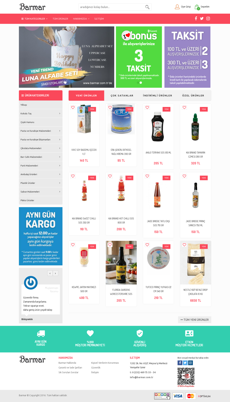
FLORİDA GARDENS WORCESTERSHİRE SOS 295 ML (121, 292)
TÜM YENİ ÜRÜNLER (195, 319)
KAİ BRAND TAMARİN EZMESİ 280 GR (195, 154)
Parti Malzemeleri (29, 165)
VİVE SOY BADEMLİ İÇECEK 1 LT (84, 151)
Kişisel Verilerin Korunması (105, 362)
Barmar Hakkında (67, 362)
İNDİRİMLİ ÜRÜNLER (157, 95)
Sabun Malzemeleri (30, 191)
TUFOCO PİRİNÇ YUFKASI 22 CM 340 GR (158, 289)
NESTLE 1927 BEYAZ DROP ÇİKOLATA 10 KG (196, 291)
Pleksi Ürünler (27, 200)
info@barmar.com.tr (141, 377)
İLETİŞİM (99, 18)
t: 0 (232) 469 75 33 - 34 (143, 372)
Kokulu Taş (26, 113)
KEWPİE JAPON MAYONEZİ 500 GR (84, 289)
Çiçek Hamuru (27, 122)
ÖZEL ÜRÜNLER (193, 95)
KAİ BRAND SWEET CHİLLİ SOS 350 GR (84, 220)
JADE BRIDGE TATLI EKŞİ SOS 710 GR (158, 223)
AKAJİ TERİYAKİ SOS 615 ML (158, 152)
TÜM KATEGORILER (34, 18)
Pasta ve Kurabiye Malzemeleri (36, 131)
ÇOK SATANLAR (122, 95)
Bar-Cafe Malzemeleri (31, 157)
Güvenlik (95, 367)
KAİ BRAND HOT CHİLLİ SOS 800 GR (121, 220)
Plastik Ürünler (28, 183)
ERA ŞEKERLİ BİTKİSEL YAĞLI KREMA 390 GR (121, 151)
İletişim (95, 372)
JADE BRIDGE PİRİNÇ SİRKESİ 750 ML (195, 223)
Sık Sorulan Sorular (68, 372)
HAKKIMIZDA (81, 18)
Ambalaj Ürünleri (29, 174)
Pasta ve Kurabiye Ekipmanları (35, 139)
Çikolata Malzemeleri (31, 148)
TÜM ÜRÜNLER (60, 18)
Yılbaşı (24, 105)
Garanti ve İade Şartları (70, 367)
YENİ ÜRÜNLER (86, 95)
